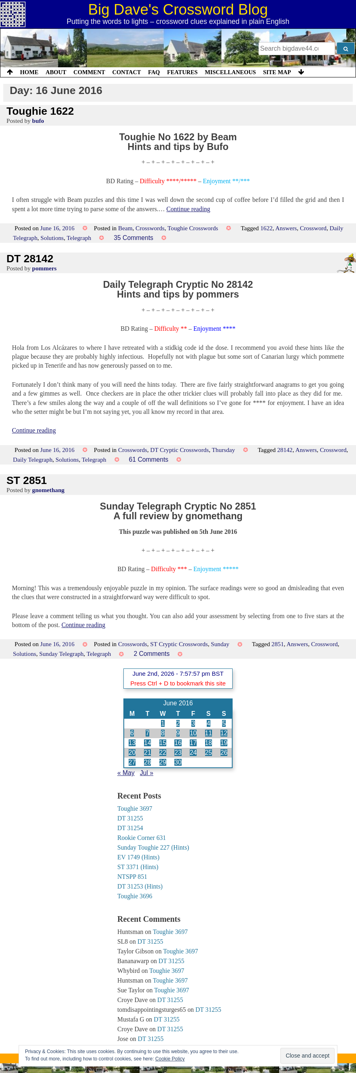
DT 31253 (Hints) (140, 886)
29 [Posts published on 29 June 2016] (162, 762)
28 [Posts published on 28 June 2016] (147, 762)
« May (126, 772)
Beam (125, 228)
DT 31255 (130, 818)
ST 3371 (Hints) (138, 866)
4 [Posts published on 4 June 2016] (208, 723)
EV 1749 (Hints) (138, 857)
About (56, 72)
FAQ (154, 72)
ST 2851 (26, 480)
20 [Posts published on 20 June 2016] (132, 752)
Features (182, 72)
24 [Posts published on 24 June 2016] (193, 752)
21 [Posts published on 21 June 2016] (147, 752)
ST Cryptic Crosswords (179, 643)
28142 (284, 449)
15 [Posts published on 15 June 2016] (162, 742)
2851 (277, 643)
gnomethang (48, 489)
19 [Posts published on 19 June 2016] (223, 742)
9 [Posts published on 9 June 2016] (178, 733)
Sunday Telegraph (61, 653)
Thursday (223, 449)
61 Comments (149, 459)
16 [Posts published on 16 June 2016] (177, 742)
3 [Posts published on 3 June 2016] (193, 723)
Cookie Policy (170, 1059)
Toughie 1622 (40, 111)
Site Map (277, 72)
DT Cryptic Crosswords (179, 449)
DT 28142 (29, 259)
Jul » (146, 772)
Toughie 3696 (134, 896)
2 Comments (152, 653)
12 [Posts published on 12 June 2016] (223, 733)
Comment (89, 72)
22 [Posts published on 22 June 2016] (162, 752)
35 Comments (133, 237)
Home (29, 72)
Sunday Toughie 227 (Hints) (153, 847)
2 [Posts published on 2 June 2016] (178, 723)
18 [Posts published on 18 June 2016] (208, 742)
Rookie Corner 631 (141, 837)
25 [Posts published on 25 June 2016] (208, 752)
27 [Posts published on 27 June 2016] (132, 762)
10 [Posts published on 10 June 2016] (193, 733)
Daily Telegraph (33, 459)
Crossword (313, 228)
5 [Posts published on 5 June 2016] (224, 723)
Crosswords (150, 228)
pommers (44, 268)
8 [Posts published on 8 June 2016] (163, 733)
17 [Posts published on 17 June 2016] (193, 742)
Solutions (52, 237)
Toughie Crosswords (192, 228)
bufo (38, 120)
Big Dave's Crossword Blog (178, 9)
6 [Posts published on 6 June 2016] (132, 733)
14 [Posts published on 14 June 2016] (147, 742)
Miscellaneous (230, 72)
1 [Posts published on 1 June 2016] (163, 723)
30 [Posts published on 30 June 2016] (177, 762)
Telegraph (79, 237)
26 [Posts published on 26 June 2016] (223, 752)
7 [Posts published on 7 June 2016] (147, 733)
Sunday (220, 643)
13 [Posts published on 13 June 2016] (132, 742)
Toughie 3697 (134, 808)
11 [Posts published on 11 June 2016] (208, 733)
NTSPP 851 (132, 876)
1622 (266, 228)
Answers (286, 228)
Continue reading (188, 209)
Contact (126, 72)
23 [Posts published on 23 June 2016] (177, 752)
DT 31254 (130, 828)
